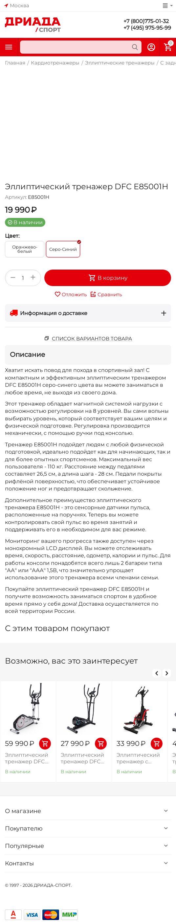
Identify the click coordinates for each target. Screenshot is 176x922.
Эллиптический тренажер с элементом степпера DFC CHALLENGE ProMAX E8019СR (139, 758)
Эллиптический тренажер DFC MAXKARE (82, 758)
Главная (15, 63)
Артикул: (16, 197)
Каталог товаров (8, 47)
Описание (27, 354)
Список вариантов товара (92, 338)
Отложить (70, 294)
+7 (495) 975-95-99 (147, 28)
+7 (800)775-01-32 (146, 21)
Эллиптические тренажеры (120, 63)
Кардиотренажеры (55, 63)
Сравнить (106, 294)
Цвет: (12, 236)
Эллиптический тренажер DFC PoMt (26, 758)
